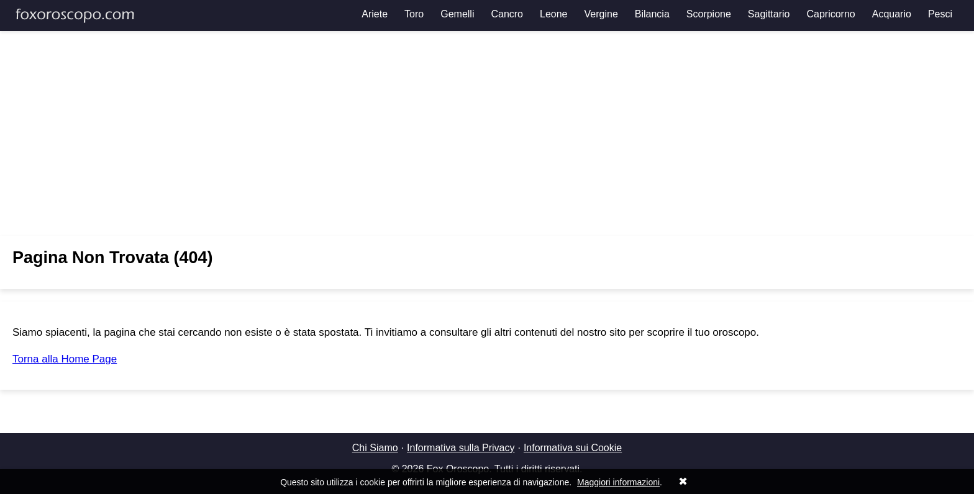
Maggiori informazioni (618, 482)
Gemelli (457, 14)
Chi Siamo (375, 447)
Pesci (940, 14)
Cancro (507, 14)
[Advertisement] (487, 133)
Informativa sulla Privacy (460, 447)
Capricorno (830, 14)
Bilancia (652, 14)
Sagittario (769, 14)
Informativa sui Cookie (573, 447)
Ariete (375, 14)
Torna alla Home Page (64, 359)
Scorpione (708, 14)
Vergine (601, 14)
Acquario (891, 14)
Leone (554, 14)
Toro (414, 14)
